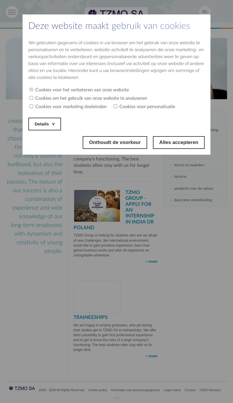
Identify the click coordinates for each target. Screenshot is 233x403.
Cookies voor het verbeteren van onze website (79, 90)
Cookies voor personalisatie (144, 106)
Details (43, 124)
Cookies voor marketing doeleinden (68, 106)
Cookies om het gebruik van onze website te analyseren (88, 98)
